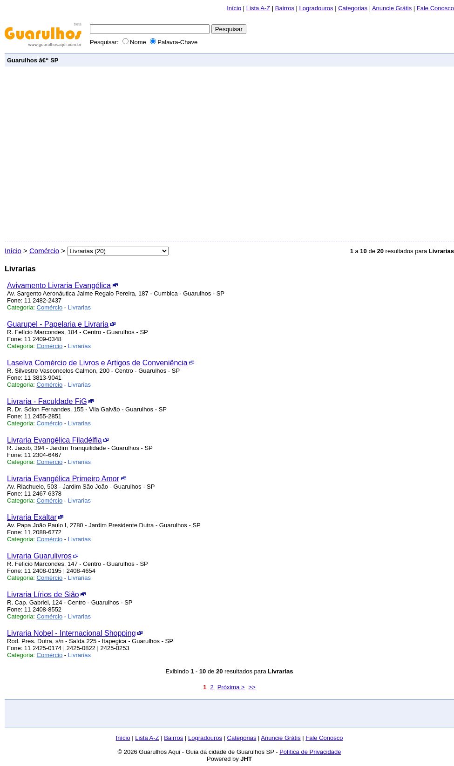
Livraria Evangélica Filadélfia (54, 440)
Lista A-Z (258, 8)
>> (252, 687)
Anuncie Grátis (392, 8)
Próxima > (231, 687)
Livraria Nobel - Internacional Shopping (71, 633)
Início (234, 8)
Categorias (352, 8)
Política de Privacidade (310, 751)
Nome (135, 42)
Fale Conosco (435, 8)
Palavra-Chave (173, 42)
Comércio (44, 251)
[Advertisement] (87, 154)
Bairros (284, 8)
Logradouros (316, 8)
